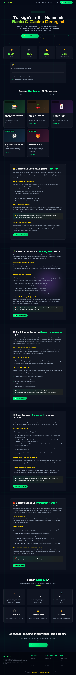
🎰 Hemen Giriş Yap (66, 2)
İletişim (61, 665)
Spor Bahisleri (48, 662)
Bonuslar (47, 665)
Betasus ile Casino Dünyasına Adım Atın (22, 70)
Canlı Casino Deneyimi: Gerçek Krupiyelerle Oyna (24, 76)
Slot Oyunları (48, 658)
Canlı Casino (48, 660)
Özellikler (50, 2)
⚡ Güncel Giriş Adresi (30, 36)
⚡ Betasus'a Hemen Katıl (21, 236)
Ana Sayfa (38, 2)
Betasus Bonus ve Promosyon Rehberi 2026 (23, 81)
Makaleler (44, 2)
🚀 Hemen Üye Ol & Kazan (38, 645)
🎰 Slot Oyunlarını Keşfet (20, 317)
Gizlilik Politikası (63, 658)
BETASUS (8, 2)
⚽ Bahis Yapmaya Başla (20, 488)
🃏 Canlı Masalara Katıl (20, 400)
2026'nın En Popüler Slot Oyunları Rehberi (23, 73)
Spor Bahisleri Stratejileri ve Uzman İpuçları (23, 78)
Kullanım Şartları (63, 660)
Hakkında (56, 2)
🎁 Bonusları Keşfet (19, 567)
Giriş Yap (32, 665)
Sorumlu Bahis (63, 662)
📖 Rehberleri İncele (47, 36)
